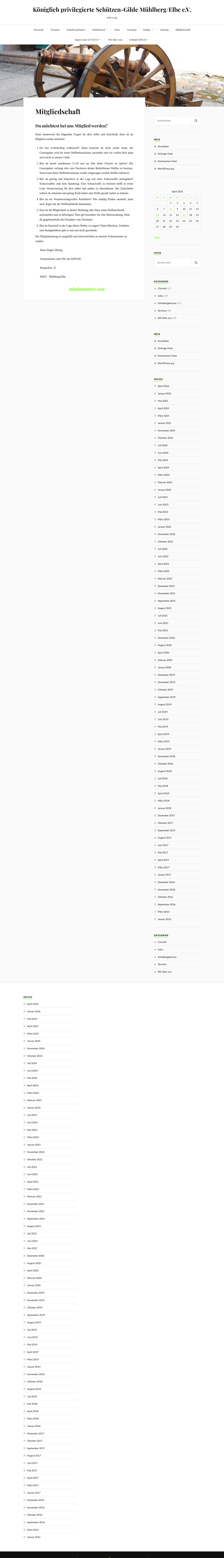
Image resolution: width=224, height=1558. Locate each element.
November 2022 (166, 534)
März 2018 (163, 800)
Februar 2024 (165, 482)
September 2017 (166, 830)
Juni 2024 (163, 452)
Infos (117, 29)
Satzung (164, 29)
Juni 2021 (163, 622)
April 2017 (163, 859)
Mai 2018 (163, 785)
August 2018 (165, 771)
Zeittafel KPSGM (137, 39)
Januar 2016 (164, 919)
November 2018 (166, 756)
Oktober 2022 (165, 541)
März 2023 (163, 519)
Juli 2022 (163, 548)
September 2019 (166, 696)
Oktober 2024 (165, 437)
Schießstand (98, 29)
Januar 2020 (164, 667)
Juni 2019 (163, 719)
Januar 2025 (164, 422)
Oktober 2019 (165, 689)
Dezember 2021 (166, 585)
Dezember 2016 (166, 882)
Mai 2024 (163, 459)
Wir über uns (115, 39)
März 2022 (163, 571)
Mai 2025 (163, 400)
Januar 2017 (164, 874)
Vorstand (131, 29)
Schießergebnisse (76, 29)
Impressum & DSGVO (87, 39)
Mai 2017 (163, 852)
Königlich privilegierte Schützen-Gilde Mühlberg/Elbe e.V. (112, 9)
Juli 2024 (163, 445)
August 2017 (165, 837)
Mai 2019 (163, 726)
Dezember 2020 (166, 637)
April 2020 (163, 652)
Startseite (39, 29)
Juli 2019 (163, 711)
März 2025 (163, 415)
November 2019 (166, 682)
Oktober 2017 (165, 822)
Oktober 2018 (165, 763)
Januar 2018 (164, 808)
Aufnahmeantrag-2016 (86, 288)
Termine (55, 29)
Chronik (162, 288)
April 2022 (163, 563)
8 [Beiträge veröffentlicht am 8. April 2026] (170, 209)
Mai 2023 (163, 511)
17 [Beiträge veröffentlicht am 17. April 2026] (184, 215)
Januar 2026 (164, 393)
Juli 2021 (163, 615)
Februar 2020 (165, 659)
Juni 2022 (163, 556)
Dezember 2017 (166, 815)
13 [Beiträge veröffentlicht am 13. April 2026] (157, 215)
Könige (147, 29)
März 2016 (163, 911)
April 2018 (163, 793)
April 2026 (163, 385)
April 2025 (163, 408)
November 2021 (166, 593)
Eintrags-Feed (165, 153)
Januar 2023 (164, 526)
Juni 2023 (163, 504)
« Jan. (157, 237)
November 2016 (166, 889)
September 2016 (166, 904)
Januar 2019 (164, 748)
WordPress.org (166, 168)
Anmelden (163, 146)
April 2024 (163, 467)
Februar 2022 (165, 578)
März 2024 (163, 474)
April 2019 (163, 733)
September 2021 (166, 600)
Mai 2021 (163, 630)
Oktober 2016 (165, 896)
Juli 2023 (163, 496)
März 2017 (163, 867)
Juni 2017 (163, 845)
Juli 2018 (163, 778)
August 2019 (165, 704)
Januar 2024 (164, 489)
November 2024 (166, 430)
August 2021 (165, 608)
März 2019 (163, 741)
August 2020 (165, 645)
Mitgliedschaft (182, 29)
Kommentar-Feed (167, 161)
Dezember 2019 (166, 674)
